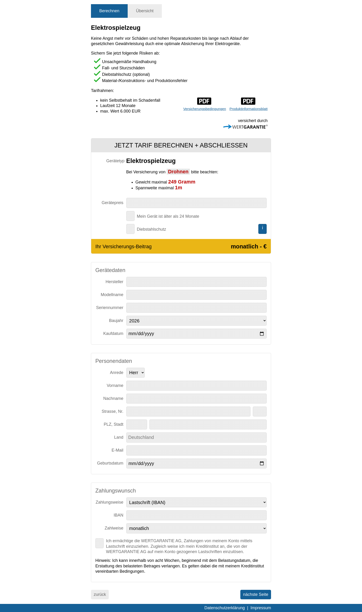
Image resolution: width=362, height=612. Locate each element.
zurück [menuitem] (100, 594)
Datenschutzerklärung (224, 608)
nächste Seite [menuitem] (255, 594)
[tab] (109, 11)
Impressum (260, 608)
